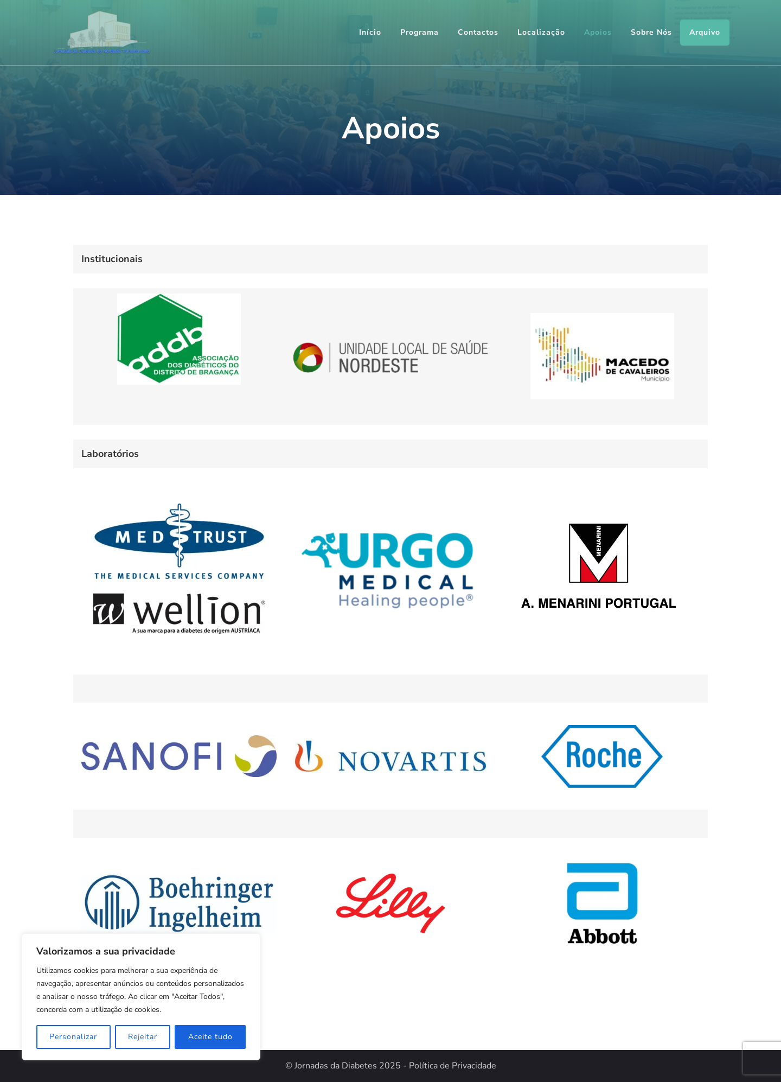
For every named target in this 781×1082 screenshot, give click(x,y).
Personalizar (73, 1037)
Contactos (478, 32)
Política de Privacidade (452, 1066)
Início (370, 32)
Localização (541, 32)
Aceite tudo (210, 1037)
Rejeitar (142, 1037)
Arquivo (704, 32)
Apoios (598, 32)
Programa (419, 32)
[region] (141, 996)
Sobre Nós (651, 32)
